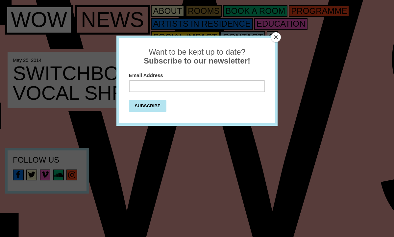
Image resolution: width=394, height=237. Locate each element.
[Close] (276, 37)
